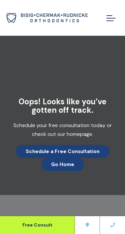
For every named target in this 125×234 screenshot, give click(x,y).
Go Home (62, 164)
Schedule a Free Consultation (63, 151)
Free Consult (37, 225)
